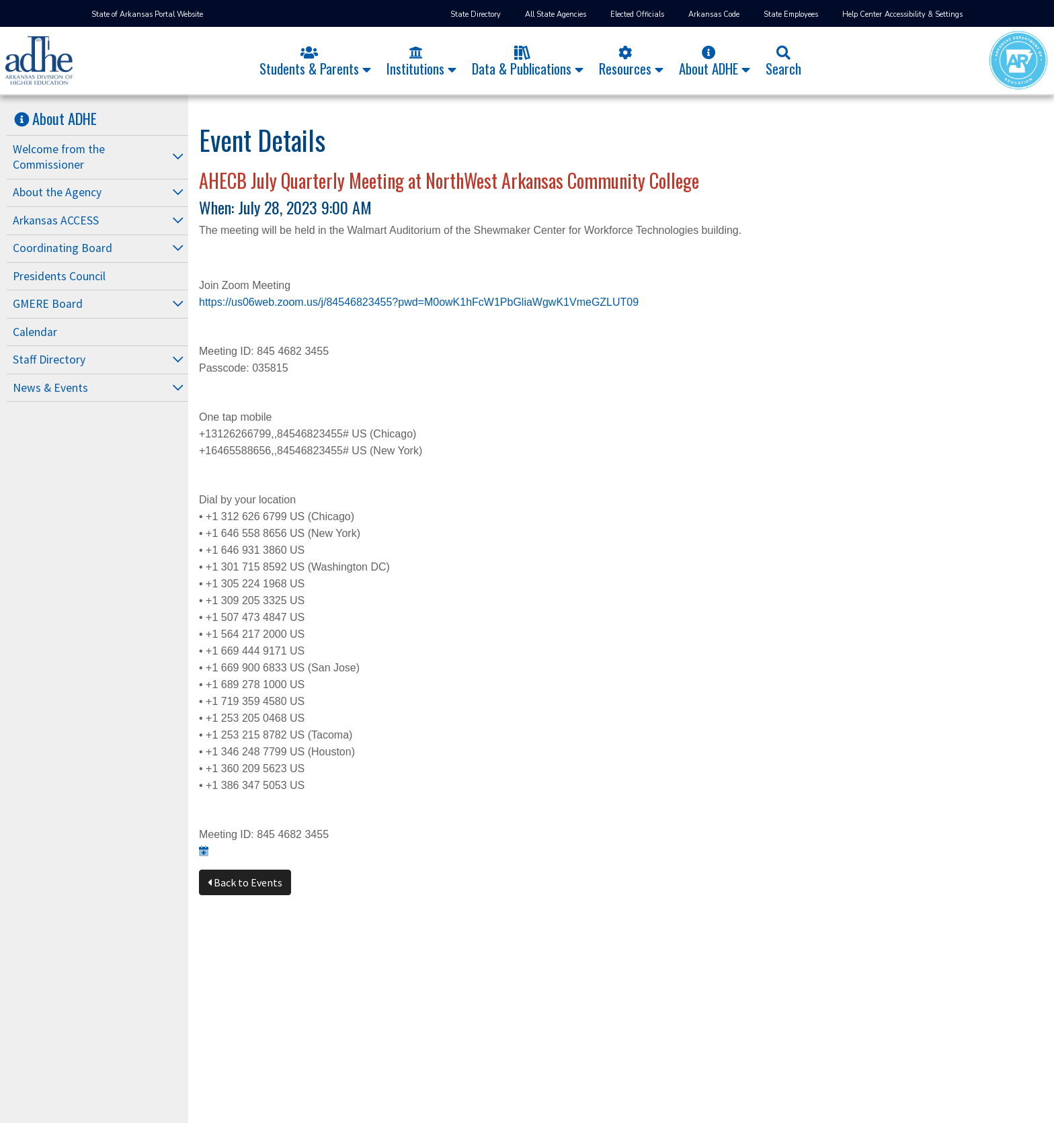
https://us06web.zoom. (253, 302)
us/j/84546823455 (349, 302)
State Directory (475, 14)
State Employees (791, 14)
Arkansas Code (713, 14)
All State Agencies (555, 14)
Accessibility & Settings (924, 14)
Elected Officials (637, 14)
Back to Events (245, 882)
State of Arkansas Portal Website (147, 14)
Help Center (862, 14)
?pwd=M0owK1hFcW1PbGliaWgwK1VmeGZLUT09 (515, 302)
